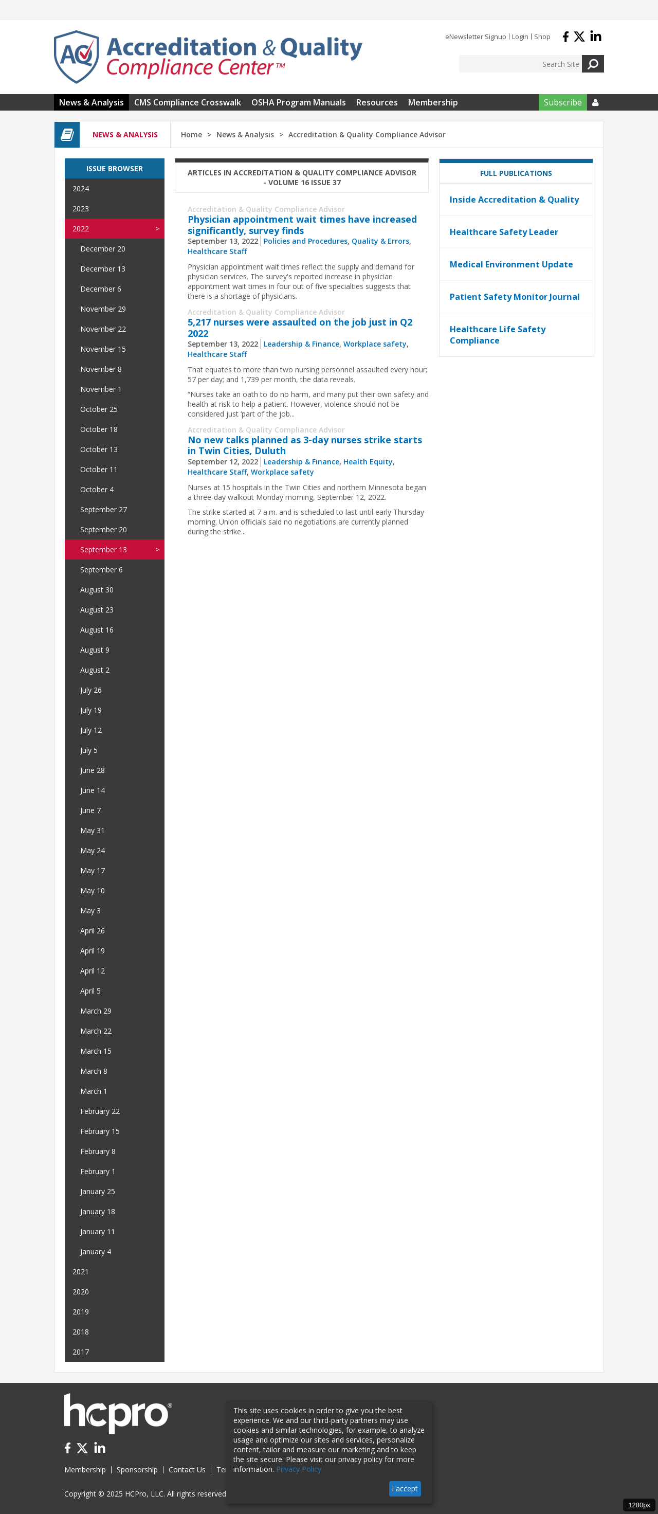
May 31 (92, 830)
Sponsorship (137, 1469)
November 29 (103, 309)
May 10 (92, 890)
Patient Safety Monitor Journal (515, 296)
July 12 (91, 730)
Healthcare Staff (217, 251)
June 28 (92, 770)
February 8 (98, 1151)
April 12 (92, 971)
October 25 (99, 409)
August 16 (97, 630)
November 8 (101, 369)
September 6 (101, 569)
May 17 (92, 870)
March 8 (93, 1071)
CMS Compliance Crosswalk (187, 102)
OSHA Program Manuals (298, 102)
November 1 (101, 389)
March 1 (93, 1091)
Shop (542, 36)
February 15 (100, 1131)
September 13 (103, 549)
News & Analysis (91, 102)
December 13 (102, 269)
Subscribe (563, 102)
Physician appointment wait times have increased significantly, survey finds (302, 225)
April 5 (90, 991)
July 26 (91, 690)
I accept (405, 1488)
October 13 (99, 449)
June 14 (92, 790)
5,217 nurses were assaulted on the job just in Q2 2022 (300, 327)
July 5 (89, 750)
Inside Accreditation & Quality (514, 199)
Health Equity (368, 461)
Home (191, 134)
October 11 (99, 469)
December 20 (102, 249)
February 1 (98, 1171)
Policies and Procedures (306, 241)
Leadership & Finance (301, 344)
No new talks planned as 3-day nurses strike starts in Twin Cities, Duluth (305, 445)
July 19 (91, 710)
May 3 (90, 910)
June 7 (90, 810)
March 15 (96, 1051)
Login (520, 36)
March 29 (96, 1011)
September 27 (103, 509)
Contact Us (187, 1469)
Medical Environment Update (511, 264)
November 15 (103, 349)
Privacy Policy (298, 1469)
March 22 (96, 1031)
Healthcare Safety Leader (504, 232)
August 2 (94, 670)
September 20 (103, 529)
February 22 (100, 1111)
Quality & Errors (380, 241)
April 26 (92, 930)
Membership (433, 102)
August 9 (94, 650)
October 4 (97, 489)
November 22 (103, 329)
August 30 (97, 589)
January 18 (97, 1211)
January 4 (95, 1251)
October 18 (99, 429)
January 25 (97, 1191)
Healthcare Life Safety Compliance (497, 334)
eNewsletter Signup (475, 36)
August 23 (97, 610)
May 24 (92, 850)
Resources (377, 102)
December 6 (100, 289)
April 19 (92, 951)
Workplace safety (375, 344)
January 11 (97, 1231)
